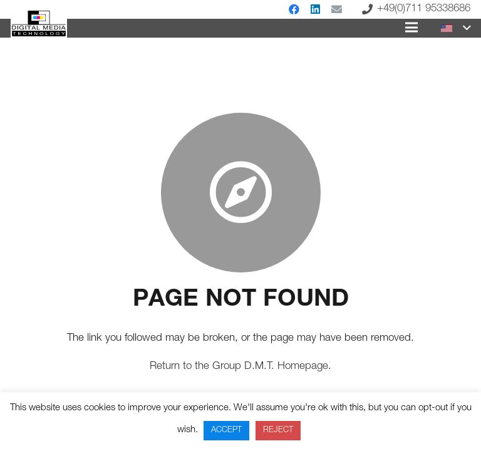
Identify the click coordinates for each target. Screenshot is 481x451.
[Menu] (411, 27)
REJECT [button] (278, 431)
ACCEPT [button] (226, 431)
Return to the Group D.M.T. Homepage (239, 366)
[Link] (39, 24)
